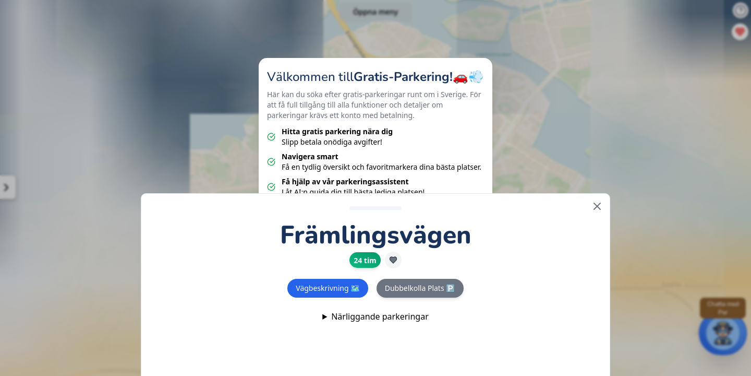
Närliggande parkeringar (380, 316)
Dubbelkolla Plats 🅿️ (420, 288)
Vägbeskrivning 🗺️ (327, 288)
